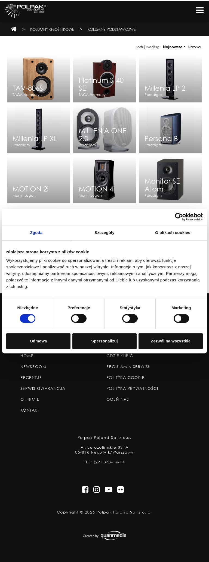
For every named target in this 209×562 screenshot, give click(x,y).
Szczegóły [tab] (104, 232)
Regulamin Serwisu (128, 366)
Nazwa (194, 46)
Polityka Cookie (125, 377)
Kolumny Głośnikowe (52, 29)
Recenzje (31, 377)
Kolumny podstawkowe (112, 29)
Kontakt (29, 410)
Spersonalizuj (104, 341)
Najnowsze (173, 46)
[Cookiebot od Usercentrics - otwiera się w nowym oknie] (179, 217)
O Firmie (29, 399)
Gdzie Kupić (119, 355)
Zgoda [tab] (36, 232)
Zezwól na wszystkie (170, 341)
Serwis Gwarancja (42, 388)
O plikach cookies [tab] (172, 232)
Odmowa (38, 341)
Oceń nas (117, 399)
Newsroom (33, 366)
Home (27, 355)
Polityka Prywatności (132, 388)
